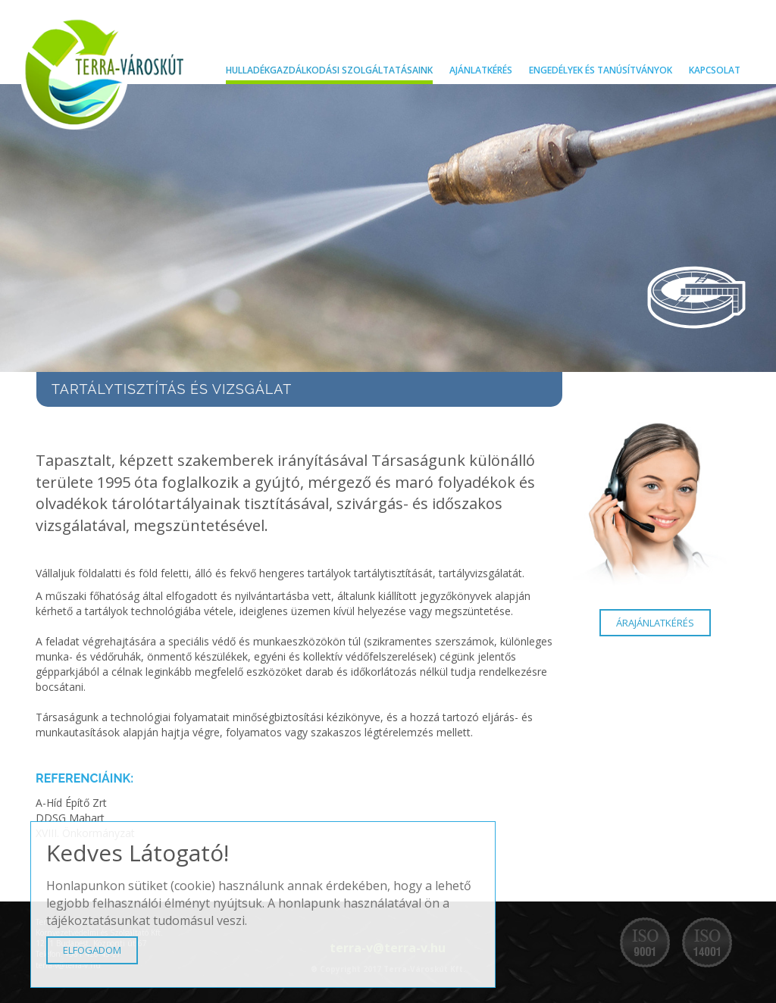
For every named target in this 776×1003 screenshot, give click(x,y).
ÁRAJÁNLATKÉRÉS (655, 623)
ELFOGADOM (92, 950)
